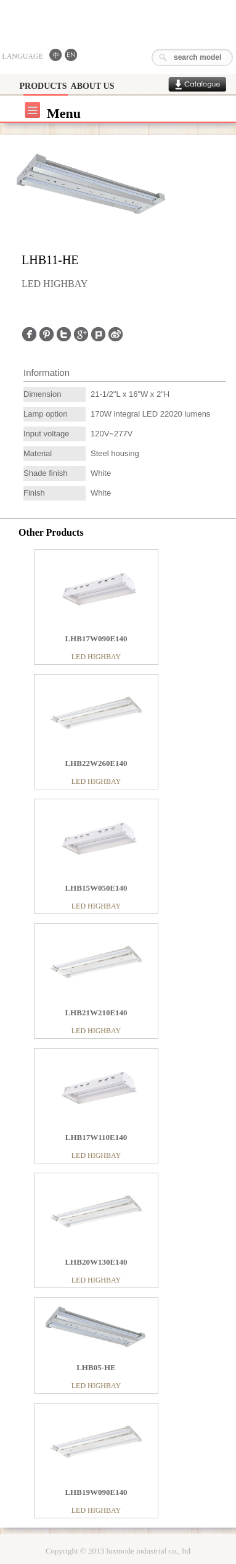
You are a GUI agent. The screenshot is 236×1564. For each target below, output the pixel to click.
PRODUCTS (43, 86)
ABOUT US (93, 86)
